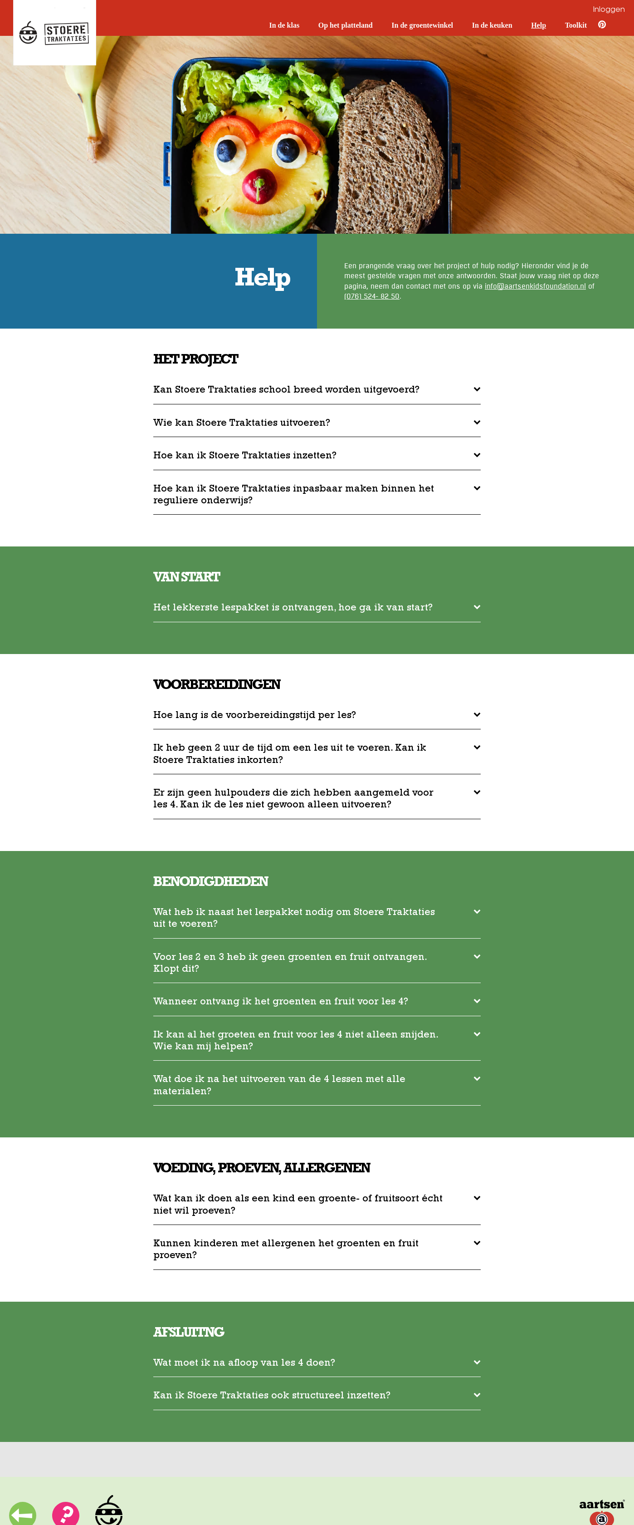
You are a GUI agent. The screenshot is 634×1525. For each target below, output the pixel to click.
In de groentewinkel (422, 25)
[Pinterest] (597, 26)
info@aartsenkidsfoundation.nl (535, 286)
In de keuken (492, 25)
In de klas (284, 25)
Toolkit (576, 25)
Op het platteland (345, 25)
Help (538, 25)
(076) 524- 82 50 (372, 296)
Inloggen (609, 10)
